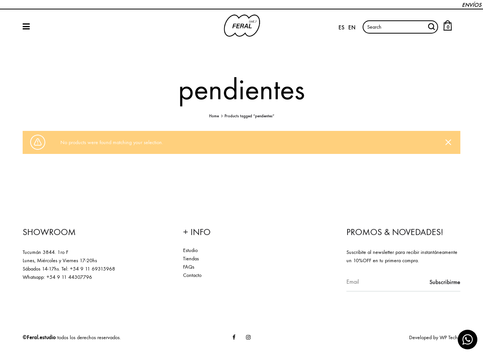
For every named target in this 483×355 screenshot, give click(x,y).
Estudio (190, 250)
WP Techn (450, 337)
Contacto (192, 275)
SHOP (26, 26)
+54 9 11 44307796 (69, 277)
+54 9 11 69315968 (92, 269)
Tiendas (191, 259)
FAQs (188, 267)
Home (214, 116)
